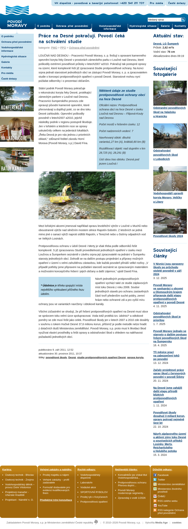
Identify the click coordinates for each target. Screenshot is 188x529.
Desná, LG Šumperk (166, 43)
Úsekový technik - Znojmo (19, 479)
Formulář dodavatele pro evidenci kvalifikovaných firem (56, 490)
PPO (63, 47)
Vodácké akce (88, 487)
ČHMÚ (161, 496)
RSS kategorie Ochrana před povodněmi (171, 511)
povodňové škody (56, 357)
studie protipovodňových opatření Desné (101, 357)
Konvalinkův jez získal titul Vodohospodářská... (132, 476)
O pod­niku (43, 26)
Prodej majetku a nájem (56, 474)
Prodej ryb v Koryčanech (94, 496)
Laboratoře (86, 482)
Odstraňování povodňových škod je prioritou (167, 317)
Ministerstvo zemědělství (171, 484)
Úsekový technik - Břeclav (19, 474)
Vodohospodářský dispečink (90, 476)
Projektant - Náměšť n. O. (19, 499)
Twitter (161, 479)
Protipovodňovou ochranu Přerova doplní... (132, 484)
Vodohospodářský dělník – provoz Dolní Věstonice (20, 486)
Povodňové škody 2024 (170, 223)
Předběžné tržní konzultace (56, 500)
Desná (72, 357)
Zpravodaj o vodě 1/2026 (132, 497)
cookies (176, 522)
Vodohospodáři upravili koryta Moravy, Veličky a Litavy (170, 184)
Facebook (163, 475)
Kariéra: (7, 469)
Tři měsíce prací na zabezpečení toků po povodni (166, 356)
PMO (54, 47)
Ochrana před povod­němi (72, 26)
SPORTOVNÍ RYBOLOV (94, 492)
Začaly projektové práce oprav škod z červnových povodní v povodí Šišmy (169, 373)
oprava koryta (135, 357)
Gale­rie (165, 26)
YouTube (162, 505)
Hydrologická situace (142, 26)
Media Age (161, 522)
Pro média (156, 3)
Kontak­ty (180, 26)
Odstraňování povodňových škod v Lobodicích (170, 142)
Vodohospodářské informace (110, 27)
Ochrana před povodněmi (84, 47)
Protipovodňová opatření (94, 501)
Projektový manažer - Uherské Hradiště (17, 493)
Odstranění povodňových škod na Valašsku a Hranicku (170, 99)
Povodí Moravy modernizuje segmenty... (131, 492)
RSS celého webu (167, 500)
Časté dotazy (177, 3)
